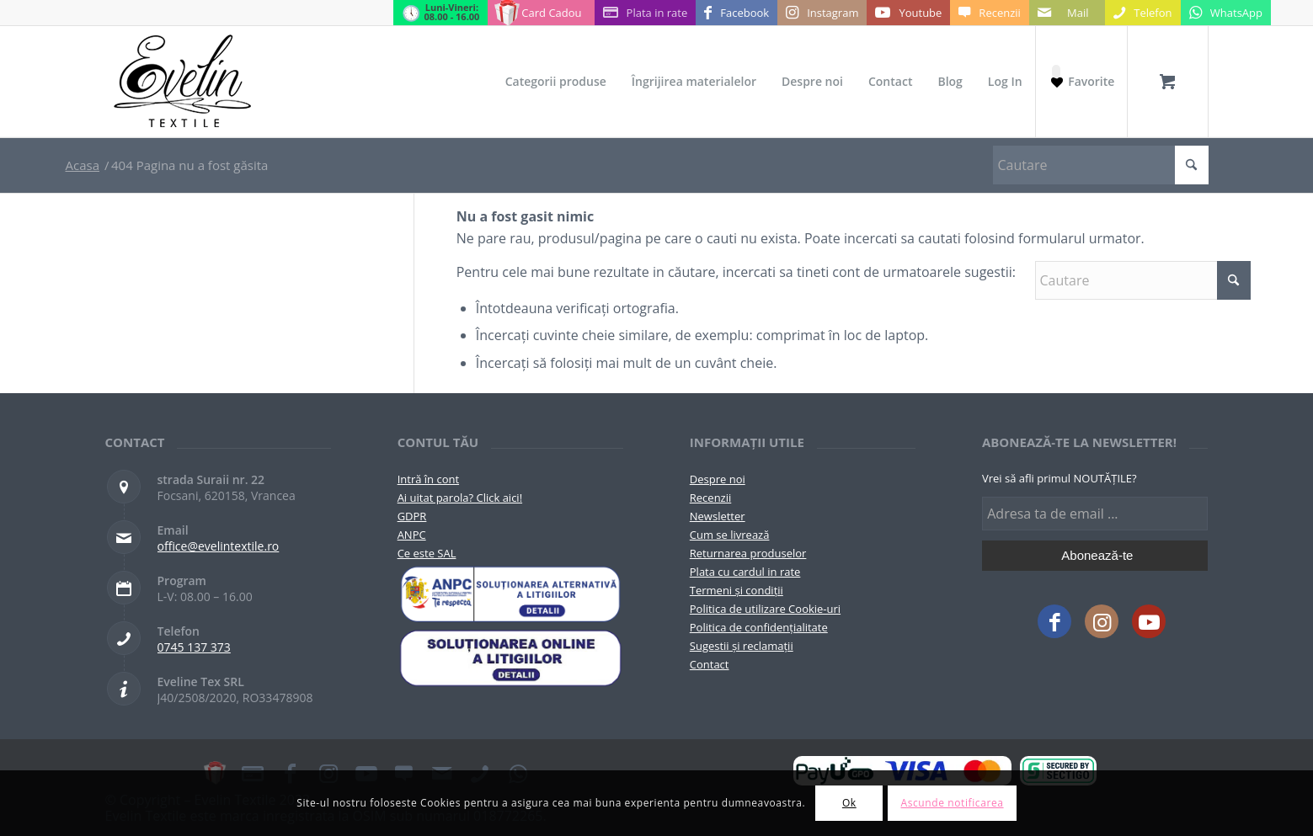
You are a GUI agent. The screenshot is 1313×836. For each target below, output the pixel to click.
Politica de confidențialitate (759, 627)
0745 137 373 (194, 647)
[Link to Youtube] (908, 12)
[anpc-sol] (511, 658)
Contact (709, 664)
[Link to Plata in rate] (646, 12)
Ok (849, 803)
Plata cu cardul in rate (745, 571)
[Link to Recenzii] (989, 12)
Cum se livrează (730, 534)
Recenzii (710, 497)
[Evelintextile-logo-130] (183, 81)
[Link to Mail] (1067, 12)
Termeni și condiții (736, 590)
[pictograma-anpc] (511, 594)
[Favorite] (1081, 81)
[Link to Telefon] (1143, 12)
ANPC (412, 534)
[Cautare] (1101, 165)
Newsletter (717, 516)
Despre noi (717, 479)
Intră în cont (428, 479)
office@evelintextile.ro (218, 546)
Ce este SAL (427, 553)
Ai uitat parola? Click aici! (460, 497)
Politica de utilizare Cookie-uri (765, 608)
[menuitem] (556, 81)
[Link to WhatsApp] (1226, 12)
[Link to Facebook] (736, 12)
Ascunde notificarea (951, 803)
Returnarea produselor (748, 553)
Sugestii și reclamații (741, 645)
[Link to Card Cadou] (541, 12)
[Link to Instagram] (822, 12)
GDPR (412, 516)
